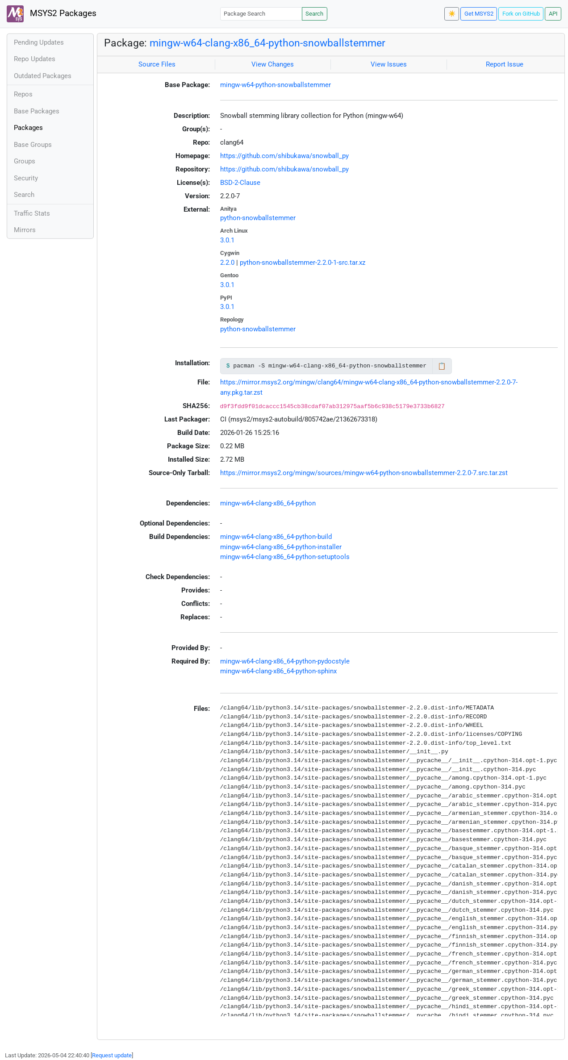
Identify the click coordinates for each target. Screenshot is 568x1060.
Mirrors (25, 230)
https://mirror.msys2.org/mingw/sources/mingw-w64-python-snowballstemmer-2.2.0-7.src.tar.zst (364, 473)
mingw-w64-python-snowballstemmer (275, 85)
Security (26, 178)
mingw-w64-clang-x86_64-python (268, 503)
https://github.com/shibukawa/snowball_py (284, 156)
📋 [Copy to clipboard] (442, 366)
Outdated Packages (42, 76)
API (553, 13)
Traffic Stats (32, 213)
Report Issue (504, 64)
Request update (112, 1055)
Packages (28, 128)
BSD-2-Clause (240, 183)
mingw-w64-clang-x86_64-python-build (276, 537)
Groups (24, 161)
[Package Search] (261, 13)
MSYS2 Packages (51, 13)
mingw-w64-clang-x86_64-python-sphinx (278, 671)
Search (314, 13)
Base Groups (33, 145)
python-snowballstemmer (258, 218)
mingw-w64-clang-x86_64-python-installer (281, 547)
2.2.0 (227, 263)
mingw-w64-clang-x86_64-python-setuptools (285, 557)
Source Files (156, 64)
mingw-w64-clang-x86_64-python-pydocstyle (285, 661)
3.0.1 (227, 240)
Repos (23, 94)
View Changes (272, 64)
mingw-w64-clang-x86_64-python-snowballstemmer (267, 43)
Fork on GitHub (521, 13)
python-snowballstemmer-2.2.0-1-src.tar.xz (302, 263)
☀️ (451, 13)
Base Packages (36, 111)
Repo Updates (34, 59)
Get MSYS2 (478, 13)
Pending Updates (39, 42)
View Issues (389, 64)
